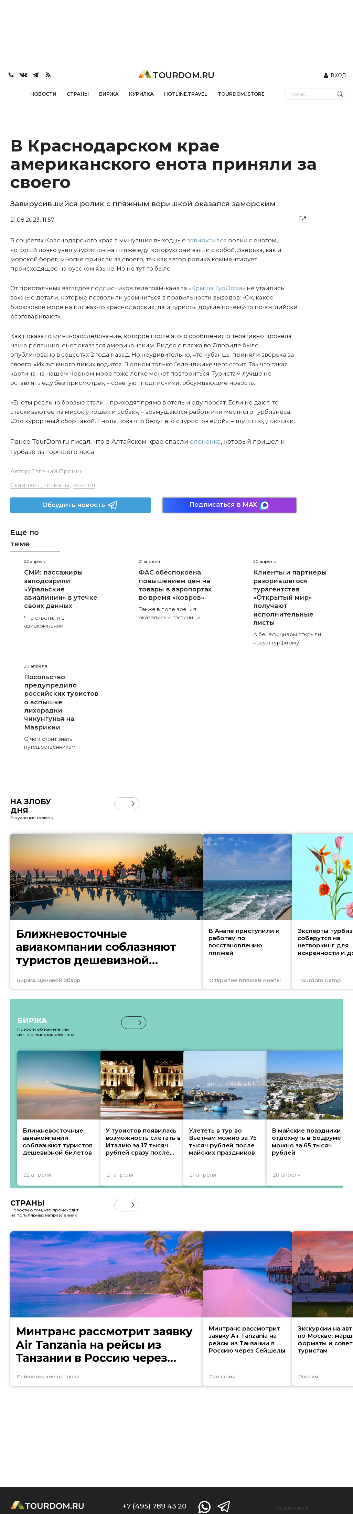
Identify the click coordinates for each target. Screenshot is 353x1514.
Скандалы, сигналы (39, 485)
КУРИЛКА (141, 94)
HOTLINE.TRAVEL (185, 94)
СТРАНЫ (78, 94)
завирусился (207, 240)
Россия (84, 485)
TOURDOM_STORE (241, 94)
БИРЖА (109, 94)
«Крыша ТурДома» (217, 288)
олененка (205, 441)
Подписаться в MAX (229, 505)
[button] (133, 803)
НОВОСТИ (43, 94)
